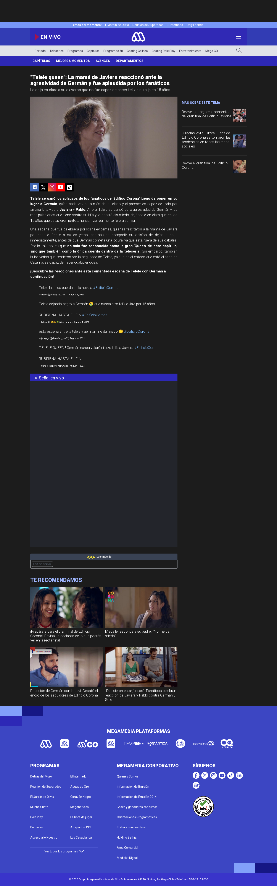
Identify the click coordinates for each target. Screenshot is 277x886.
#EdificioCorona (105, 287)
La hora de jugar (81, 817)
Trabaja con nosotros (131, 827)
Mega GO (211, 51)
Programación (113, 51)
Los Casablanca (81, 837)
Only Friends (195, 25)
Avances (103, 61)
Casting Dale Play (163, 51)
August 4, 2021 (76, 294)
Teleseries (57, 51)
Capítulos (93, 51)
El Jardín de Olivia (117, 25)
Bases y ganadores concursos (137, 807)
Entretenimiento (190, 51)
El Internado (175, 25)
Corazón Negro (80, 797)
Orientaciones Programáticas (137, 817)
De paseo (36, 827)
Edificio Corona (42, 564)
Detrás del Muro (41, 776)
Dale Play (36, 817)
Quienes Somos (127, 776)
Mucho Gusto (39, 807)
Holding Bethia (127, 837)
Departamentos (129, 61)
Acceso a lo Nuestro (43, 837)
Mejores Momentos (73, 61)
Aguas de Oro (79, 786)
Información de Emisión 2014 (137, 797)
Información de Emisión (133, 786)
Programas (75, 51)
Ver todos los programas (64, 851)
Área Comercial (127, 847)
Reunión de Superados (147, 25)
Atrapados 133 (80, 827)
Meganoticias (79, 807)
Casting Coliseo (137, 51)
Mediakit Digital (127, 858)
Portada (40, 51)
